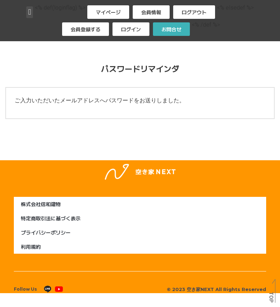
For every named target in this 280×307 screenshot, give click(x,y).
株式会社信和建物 (41, 204)
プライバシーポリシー (46, 232)
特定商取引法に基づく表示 (51, 218)
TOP (271, 297)
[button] (29, 12)
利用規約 (31, 246)
